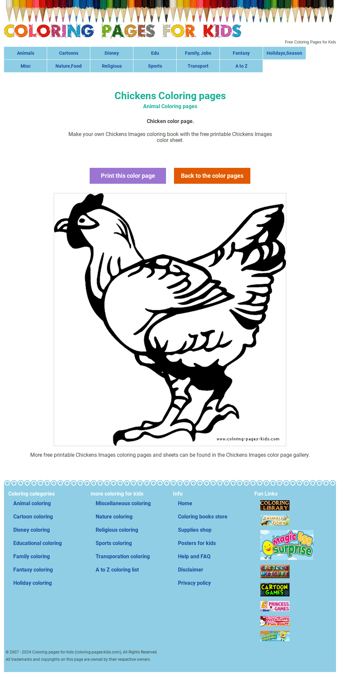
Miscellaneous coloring (123, 503)
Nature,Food (68, 66)
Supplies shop (195, 530)
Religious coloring (117, 530)
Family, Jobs (198, 53)
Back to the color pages (212, 175)
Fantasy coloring (33, 570)
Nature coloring (114, 516)
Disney (112, 53)
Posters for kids (197, 543)
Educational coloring (37, 543)
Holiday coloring (32, 583)
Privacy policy (194, 583)
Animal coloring (32, 503)
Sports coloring (114, 543)
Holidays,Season (284, 53)
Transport (198, 66)
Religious (112, 66)
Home (185, 503)
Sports (155, 66)
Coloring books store (202, 516)
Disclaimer (190, 570)
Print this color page (128, 175)
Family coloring (31, 556)
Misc (26, 66)
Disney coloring (31, 530)
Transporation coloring (123, 556)
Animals (25, 53)
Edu (155, 53)
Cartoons (68, 53)
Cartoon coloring (33, 516)
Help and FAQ (194, 556)
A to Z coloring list (117, 570)
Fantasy (241, 53)
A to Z (241, 66)
